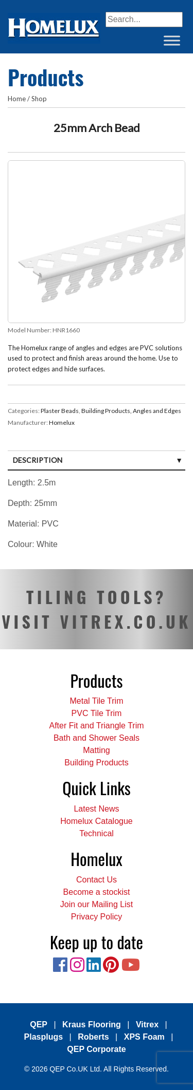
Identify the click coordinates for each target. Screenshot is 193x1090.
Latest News (96, 808)
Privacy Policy (96, 916)
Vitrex (147, 1024)
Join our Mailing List (96, 904)
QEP (38, 1024)
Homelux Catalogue (96, 821)
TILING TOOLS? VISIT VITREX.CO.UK (96, 609)
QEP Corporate (96, 1049)
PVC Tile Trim (97, 713)
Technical (96, 833)
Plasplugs (43, 1036)
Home (17, 99)
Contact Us (96, 879)
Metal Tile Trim (96, 701)
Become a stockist (96, 892)
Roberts (93, 1036)
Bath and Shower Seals (96, 738)
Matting (96, 750)
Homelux (62, 422)
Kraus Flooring (91, 1024)
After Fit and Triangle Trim (96, 725)
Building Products (96, 762)
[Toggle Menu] (172, 40)
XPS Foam (144, 1036)
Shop (39, 99)
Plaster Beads (60, 411)
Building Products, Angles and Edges (131, 411)
